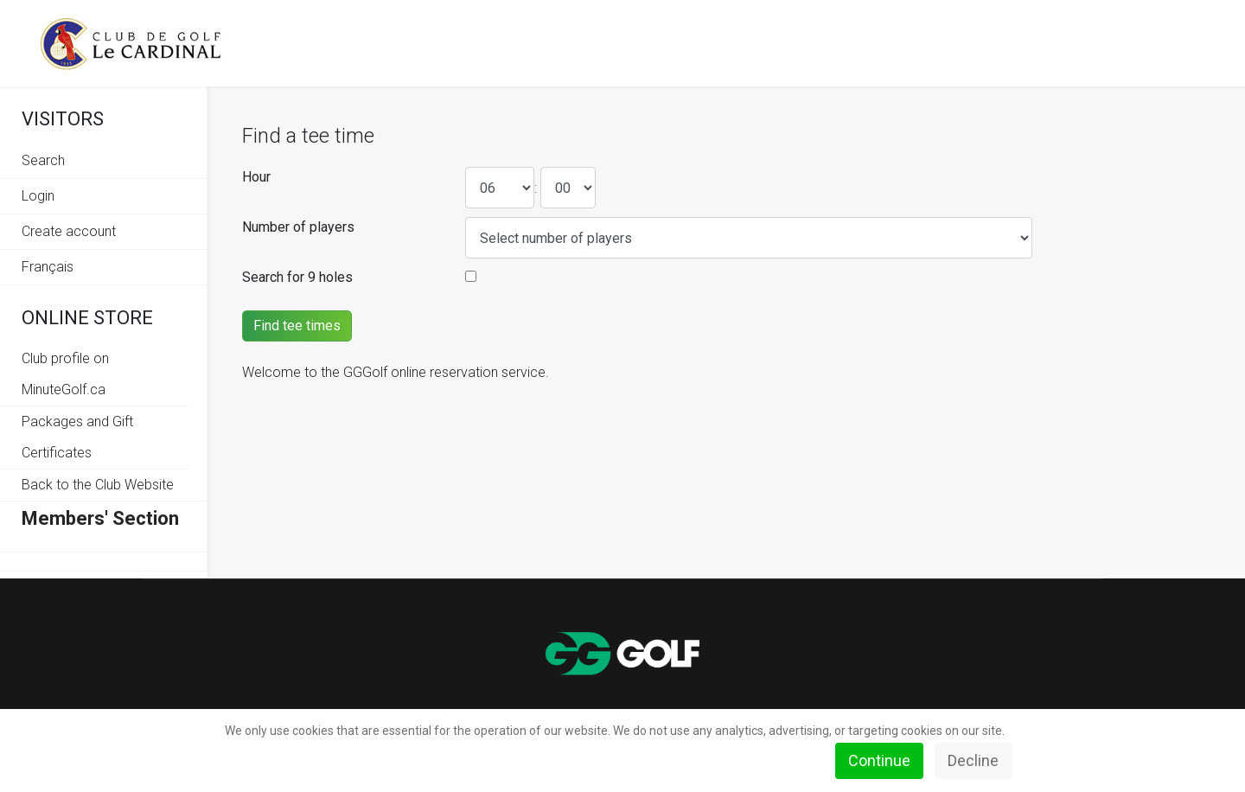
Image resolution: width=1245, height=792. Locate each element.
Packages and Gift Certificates (77, 437)
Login (38, 196)
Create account (69, 231)
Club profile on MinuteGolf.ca (65, 374)
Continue (879, 760)
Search (43, 160)
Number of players (298, 227)
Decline (973, 760)
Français (47, 267)
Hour (256, 177)
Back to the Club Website (98, 484)
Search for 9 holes (297, 277)
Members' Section (100, 518)
